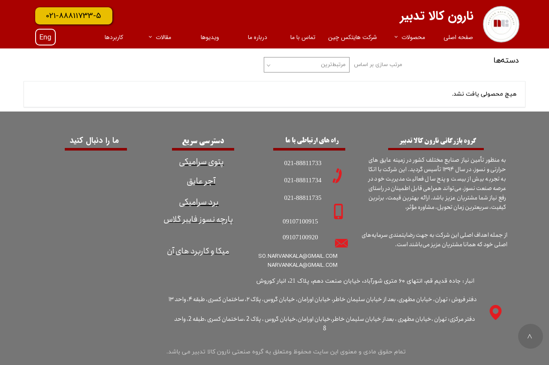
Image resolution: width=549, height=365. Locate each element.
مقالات (163, 37)
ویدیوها (210, 37)
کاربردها (114, 37)
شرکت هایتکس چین (352, 37)
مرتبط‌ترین (333, 65)
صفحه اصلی (458, 37)
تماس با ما (302, 37)
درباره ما (257, 37)
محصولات (413, 37)
